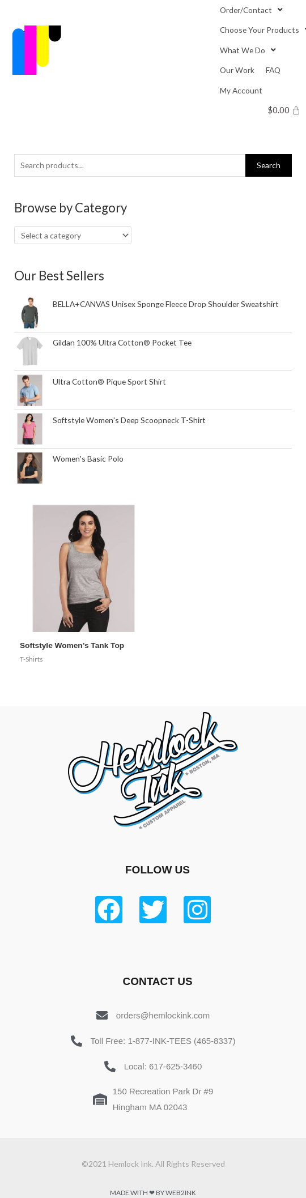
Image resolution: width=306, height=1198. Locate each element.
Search (268, 165)
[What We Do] (249, 50)
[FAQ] (273, 70)
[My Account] (241, 90)
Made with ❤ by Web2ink (153, 1192)
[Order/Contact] (252, 10)
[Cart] (284, 110)
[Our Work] (237, 70)
